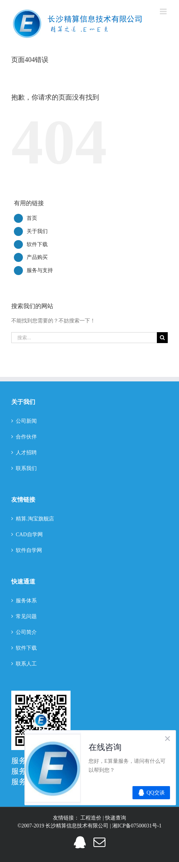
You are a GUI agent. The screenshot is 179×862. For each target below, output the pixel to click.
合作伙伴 (26, 437)
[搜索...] (84, 337)
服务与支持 (40, 270)
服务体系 (26, 600)
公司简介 (26, 632)
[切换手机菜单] (164, 11)
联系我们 (26, 468)
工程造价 (91, 818)
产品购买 (37, 257)
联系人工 (26, 664)
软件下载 (37, 244)
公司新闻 (26, 421)
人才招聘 (26, 452)
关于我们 (37, 231)
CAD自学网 (29, 534)
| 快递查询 (114, 818)
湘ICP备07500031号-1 (136, 826)
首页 (32, 218)
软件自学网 (29, 550)
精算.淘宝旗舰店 (35, 519)
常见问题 (26, 616)
